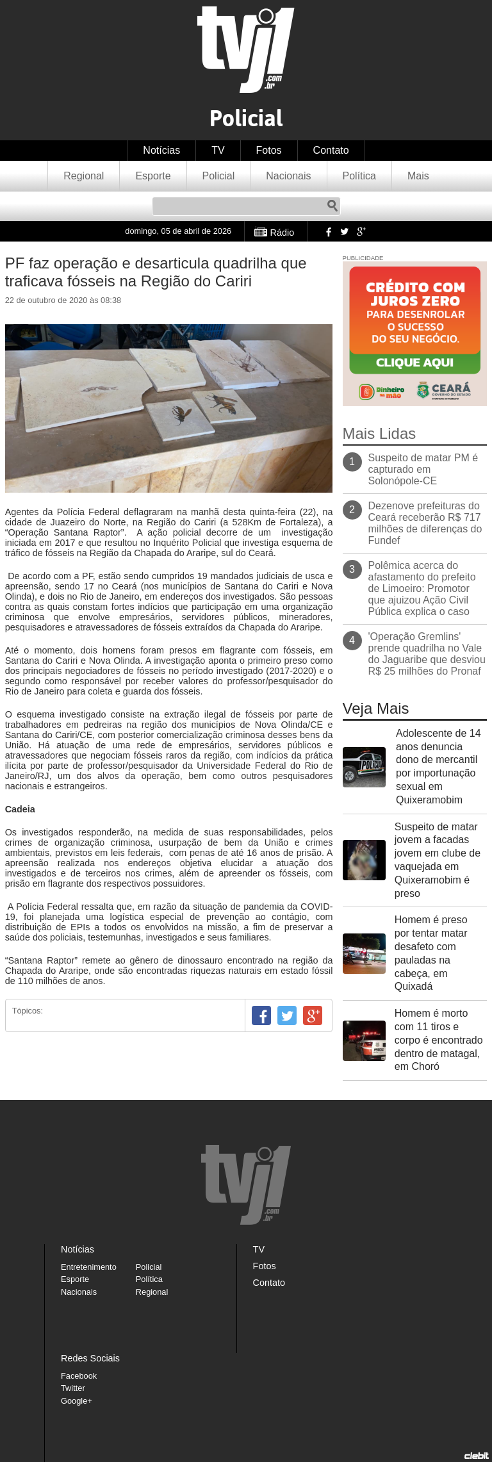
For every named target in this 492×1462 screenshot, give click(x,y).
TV (217, 150)
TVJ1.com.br (246, 49)
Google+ (360, 231)
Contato (331, 150)
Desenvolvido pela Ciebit (476, 1455)
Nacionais (288, 175)
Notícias (161, 150)
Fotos (269, 150)
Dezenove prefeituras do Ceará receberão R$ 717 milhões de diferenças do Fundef (425, 523)
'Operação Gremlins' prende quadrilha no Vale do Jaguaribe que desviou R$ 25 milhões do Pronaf (427, 654)
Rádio (282, 232)
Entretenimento (89, 1267)
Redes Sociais (90, 1358)
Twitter (344, 231)
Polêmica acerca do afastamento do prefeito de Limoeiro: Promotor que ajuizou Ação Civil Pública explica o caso (422, 588)
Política (359, 175)
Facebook (327, 231)
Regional (83, 175)
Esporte (152, 175)
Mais (418, 175)
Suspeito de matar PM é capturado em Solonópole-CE (423, 469)
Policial (218, 175)
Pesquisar (332, 206)
